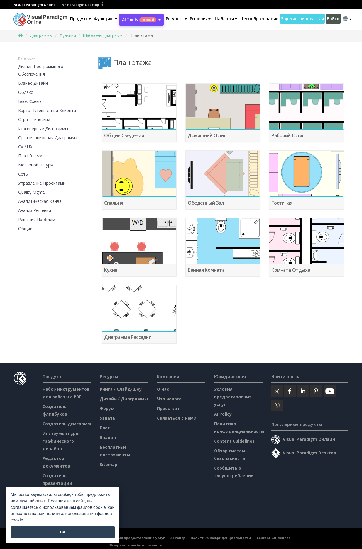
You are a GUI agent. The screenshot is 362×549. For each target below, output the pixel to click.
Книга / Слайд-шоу (121, 389)
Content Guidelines (234, 441)
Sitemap (108, 464)
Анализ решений (34, 210)
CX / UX (25, 146)
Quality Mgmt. (31, 192)
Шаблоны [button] (225, 18)
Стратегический (34, 119)
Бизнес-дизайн (33, 83)
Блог (105, 428)
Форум (107, 408)
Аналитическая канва (40, 201)
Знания (108, 437)
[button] (105, 19)
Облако (25, 92)
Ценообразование (259, 18)
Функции (67, 35)
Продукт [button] (80, 18)
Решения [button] (200, 18)
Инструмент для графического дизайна (61, 441)
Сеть (23, 174)
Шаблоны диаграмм (103, 35)
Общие (25, 228)
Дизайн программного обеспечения (40, 70)
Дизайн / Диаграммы (124, 399)
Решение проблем (36, 219)
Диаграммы (41, 35)
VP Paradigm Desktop (82, 4)
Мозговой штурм (35, 165)
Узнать (107, 418)
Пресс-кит (168, 408)
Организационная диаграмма (47, 137)
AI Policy (223, 414)
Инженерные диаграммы (43, 128)
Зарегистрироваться (302, 18)
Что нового (169, 399)
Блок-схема (30, 101)
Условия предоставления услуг (233, 396)
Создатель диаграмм (67, 423)
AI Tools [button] (141, 19)
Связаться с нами (177, 418)
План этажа (30, 156)
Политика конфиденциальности (221, 538)
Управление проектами (41, 183)
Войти (333, 18)
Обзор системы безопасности (135, 545)
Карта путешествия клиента (47, 110)
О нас (163, 389)
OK (62, 532)
